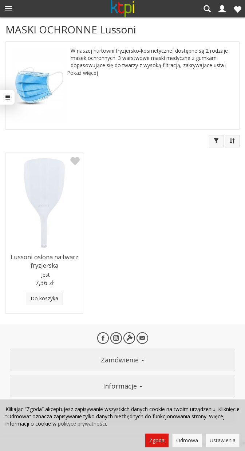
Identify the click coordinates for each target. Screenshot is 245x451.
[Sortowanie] (232, 141)
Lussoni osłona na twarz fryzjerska (44, 261)
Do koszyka (44, 298)
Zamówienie (122, 359)
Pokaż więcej (82, 72)
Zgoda (157, 440)
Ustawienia (223, 440)
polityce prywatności (82, 423)
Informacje (122, 386)
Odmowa (187, 440)
